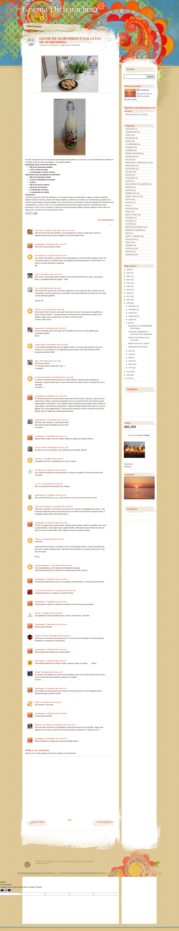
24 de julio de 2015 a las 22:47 (51, 702)
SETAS (128, 233)
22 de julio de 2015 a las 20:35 (56, 650)
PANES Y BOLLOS (132, 196)
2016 (129, 300)
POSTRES (129, 218)
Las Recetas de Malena (43, 377)
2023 (129, 276)
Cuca (36, 288)
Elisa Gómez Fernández (43, 230)
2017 (129, 296)
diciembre (132, 306)
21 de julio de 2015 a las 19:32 (56, 602)
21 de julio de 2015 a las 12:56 (56, 523)
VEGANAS (129, 252)
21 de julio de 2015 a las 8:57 (62, 506)
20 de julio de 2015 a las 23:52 (57, 447)
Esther (37, 274)
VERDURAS (130, 255)
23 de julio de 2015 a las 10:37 (56, 661)
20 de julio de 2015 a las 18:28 (50, 361)
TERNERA (129, 245)
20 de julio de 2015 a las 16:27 (56, 328)
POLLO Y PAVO (131, 215)
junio (131, 351)
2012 (129, 378)
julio (130, 323)
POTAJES (129, 221)
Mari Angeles (39, 661)
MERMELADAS (131, 193)
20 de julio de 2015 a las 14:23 (56, 256)
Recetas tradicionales (42, 565)
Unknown (38, 309)
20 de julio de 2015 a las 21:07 (57, 420)
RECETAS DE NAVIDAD (134, 227)
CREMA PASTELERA (133, 153)
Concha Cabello (40, 447)
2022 (129, 280)
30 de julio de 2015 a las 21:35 (56, 739)
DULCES (128, 160)
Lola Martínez (40, 256)
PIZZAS (128, 212)
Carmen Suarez (40, 345)
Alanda (37, 672)
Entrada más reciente (105, 822)
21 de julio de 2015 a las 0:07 (53, 459)
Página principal (34, 26)
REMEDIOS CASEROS (134, 230)
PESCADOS (130, 209)
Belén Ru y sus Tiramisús (43, 725)
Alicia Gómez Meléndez (43, 506)
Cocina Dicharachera (60, 9)
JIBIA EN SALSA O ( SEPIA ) (139, 343)
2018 (129, 293)
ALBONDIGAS (130, 132)
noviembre (133, 309)
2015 (129, 303)
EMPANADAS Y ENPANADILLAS (137, 163)
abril (130, 358)
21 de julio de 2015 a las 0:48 (52, 484)
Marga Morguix (40, 420)
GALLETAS (76, 45)
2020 (129, 286)
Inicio (70, 820)
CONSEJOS (130, 147)
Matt (66, 861)
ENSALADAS (130, 166)
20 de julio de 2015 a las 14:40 (51, 274)
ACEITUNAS (130, 129)
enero (131, 368)
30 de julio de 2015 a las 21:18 (64, 725)
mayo (131, 354)
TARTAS (128, 242)
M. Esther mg (39, 470)
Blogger (147, 435)
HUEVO (128, 181)
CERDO (128, 141)
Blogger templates (75, 861)
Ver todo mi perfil (130, 100)
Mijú (36, 361)
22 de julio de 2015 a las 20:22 (59, 636)
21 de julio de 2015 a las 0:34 (55, 470)
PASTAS (128, 199)
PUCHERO (129, 224)
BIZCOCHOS (130, 138)
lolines (37, 702)
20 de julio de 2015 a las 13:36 (63, 230)
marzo (131, 361)
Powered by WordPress (27, 864)
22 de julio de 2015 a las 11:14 (56, 624)
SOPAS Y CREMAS (132, 236)
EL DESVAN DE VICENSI (44, 591)
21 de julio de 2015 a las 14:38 (53, 539)
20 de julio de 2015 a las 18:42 (56, 396)
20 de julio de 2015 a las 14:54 (50, 288)
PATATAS (128, 203)
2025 (129, 270)
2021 (129, 283)
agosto (131, 320)
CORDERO (129, 150)
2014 (129, 372)
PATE (127, 206)
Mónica (38, 613)
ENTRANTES (130, 169)
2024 (129, 273)
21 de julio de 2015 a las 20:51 (52, 613)
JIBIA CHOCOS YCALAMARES (137, 184)
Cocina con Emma (41, 636)
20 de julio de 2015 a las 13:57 (56, 244)
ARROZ (128, 135)
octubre (132, 313)
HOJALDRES (130, 178)
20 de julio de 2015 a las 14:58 (53, 309)
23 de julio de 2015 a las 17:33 (56, 688)
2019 (129, 290)
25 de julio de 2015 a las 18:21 (56, 713)
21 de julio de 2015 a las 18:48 (61, 565)
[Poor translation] (7, 890)
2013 (129, 375)
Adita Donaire (40, 495)
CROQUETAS (130, 157)
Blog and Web (89, 861)
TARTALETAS (130, 239)
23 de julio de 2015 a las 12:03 (51, 672)
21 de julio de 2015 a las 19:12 (65, 591)
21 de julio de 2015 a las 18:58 (56, 579)
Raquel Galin (39, 328)
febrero (131, 364)
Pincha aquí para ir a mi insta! (136, 114)
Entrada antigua (37, 822)
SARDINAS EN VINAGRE (138, 347)
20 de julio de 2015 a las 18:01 (57, 345)
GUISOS (128, 175)
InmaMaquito (39, 244)
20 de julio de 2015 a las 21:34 (56, 436)
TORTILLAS (129, 249)
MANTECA (129, 187)
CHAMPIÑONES (131, 144)
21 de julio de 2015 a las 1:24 (56, 495)
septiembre (133, 316)
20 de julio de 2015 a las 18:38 (62, 377)
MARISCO (129, 190)
